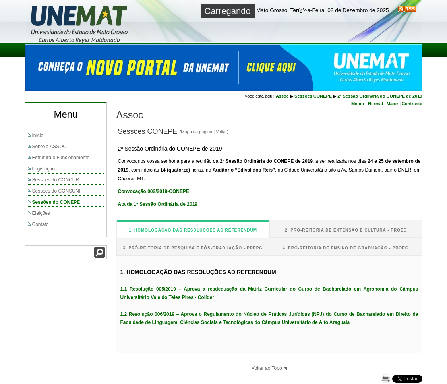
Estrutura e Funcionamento (61, 157)
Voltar (221, 131)
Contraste (412, 103)
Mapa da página (196, 131)
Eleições (41, 213)
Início (38, 135)
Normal (375, 103)
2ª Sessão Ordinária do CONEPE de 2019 (379, 96)
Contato (40, 224)
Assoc (282, 96)
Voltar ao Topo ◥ (269, 368)
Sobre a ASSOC (49, 146)
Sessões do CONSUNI (56, 191)
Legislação (43, 169)
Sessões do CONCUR (55, 180)
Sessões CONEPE (313, 96)
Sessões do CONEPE (56, 202)
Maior (392, 103)
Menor (357, 103)
